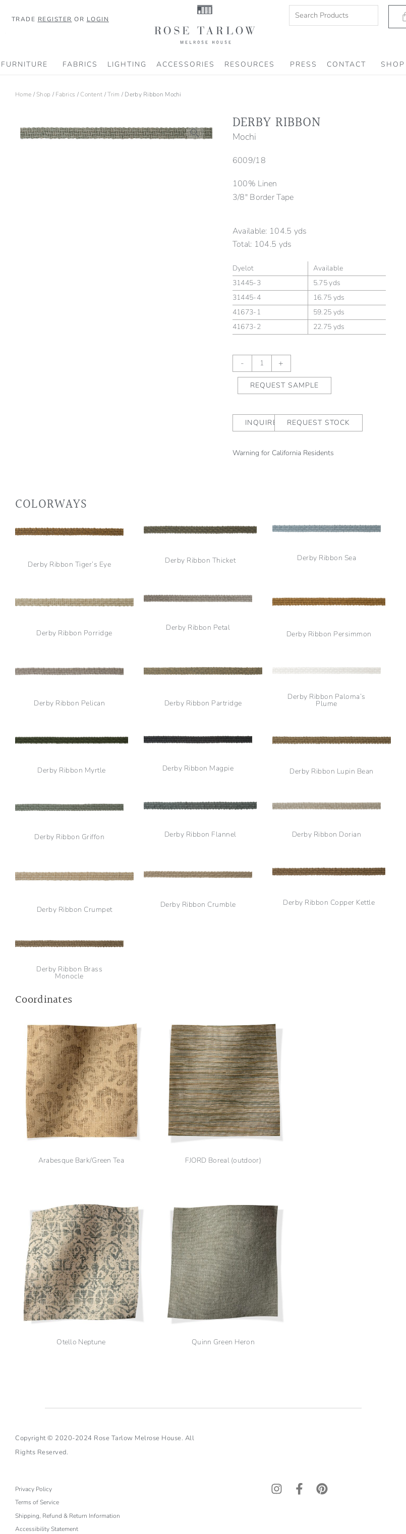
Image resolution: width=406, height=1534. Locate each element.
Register (55, 19)
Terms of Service (37, 1274)
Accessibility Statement (46, 1301)
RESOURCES (252, 65)
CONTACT (349, 65)
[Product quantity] (262, 363)
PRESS (303, 64)
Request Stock (318, 422)
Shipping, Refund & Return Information (68, 1288)
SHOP (393, 64)
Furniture (27, 65)
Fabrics (80, 64)
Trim (113, 94)
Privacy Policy (33, 1261)
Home (23, 94)
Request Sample (284, 385)
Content (91, 94)
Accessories (185, 64)
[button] (195, 133)
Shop (43, 94)
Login (98, 19)
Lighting (127, 64)
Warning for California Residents (283, 453)
